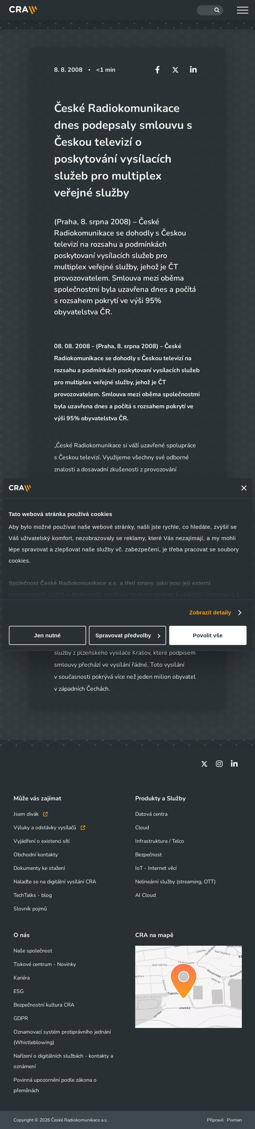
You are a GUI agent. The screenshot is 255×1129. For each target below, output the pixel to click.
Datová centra (151, 814)
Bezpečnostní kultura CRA (44, 1004)
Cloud (142, 827)
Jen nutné (47, 635)
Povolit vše (207, 635)
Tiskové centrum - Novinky (45, 964)
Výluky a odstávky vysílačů (49, 827)
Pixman (234, 1120)
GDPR (21, 1018)
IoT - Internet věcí (156, 868)
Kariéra (22, 977)
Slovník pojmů (30, 908)
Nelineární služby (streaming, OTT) (175, 881)
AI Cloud (145, 895)
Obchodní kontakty (36, 854)
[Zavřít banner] (243, 488)
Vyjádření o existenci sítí (41, 841)
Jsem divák (31, 814)
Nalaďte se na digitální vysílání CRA (55, 881)
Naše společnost (33, 950)
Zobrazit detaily (210, 612)
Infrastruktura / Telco (159, 841)
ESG (19, 991)
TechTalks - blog (33, 895)
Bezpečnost (148, 854)
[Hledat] (210, 10)
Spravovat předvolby (127, 635)
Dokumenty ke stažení (39, 868)
